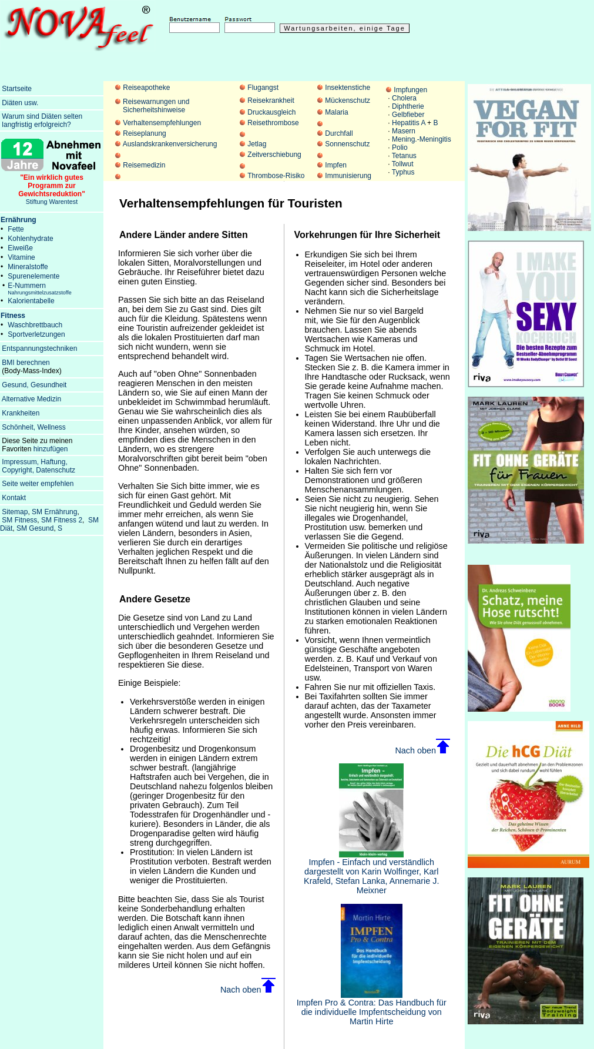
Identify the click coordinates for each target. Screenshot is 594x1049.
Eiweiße (20, 248)
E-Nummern (39, 288)
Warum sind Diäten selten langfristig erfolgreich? (41, 120)
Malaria (336, 112)
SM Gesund (34, 528)
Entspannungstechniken (39, 348)
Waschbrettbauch (35, 325)
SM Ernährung (54, 512)
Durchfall (339, 133)
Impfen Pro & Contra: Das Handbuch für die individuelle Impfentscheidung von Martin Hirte (372, 1008)
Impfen (336, 165)
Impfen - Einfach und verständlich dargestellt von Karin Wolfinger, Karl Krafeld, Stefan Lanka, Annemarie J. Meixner (371, 872)
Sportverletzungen (36, 334)
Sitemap (15, 512)
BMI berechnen (25, 362)
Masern (403, 131)
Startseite (17, 89)
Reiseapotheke (146, 87)
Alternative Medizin (31, 399)
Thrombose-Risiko (275, 176)
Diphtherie (408, 106)
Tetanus (404, 156)
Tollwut (403, 164)
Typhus (403, 172)
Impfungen (410, 90)
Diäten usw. (20, 103)
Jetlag (256, 144)
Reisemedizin (144, 165)
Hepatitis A (408, 123)
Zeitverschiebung (274, 154)
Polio (400, 147)
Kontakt (14, 498)
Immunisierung (348, 176)
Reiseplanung (144, 133)
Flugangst (262, 87)
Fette (16, 229)
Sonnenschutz (347, 144)
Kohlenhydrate (30, 238)
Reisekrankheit (270, 100)
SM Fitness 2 (61, 520)
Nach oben (248, 989)
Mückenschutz (347, 100)
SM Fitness (19, 520)
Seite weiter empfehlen (37, 484)
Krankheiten (20, 413)
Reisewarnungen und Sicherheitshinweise (156, 106)
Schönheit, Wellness (34, 427)
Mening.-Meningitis (421, 139)
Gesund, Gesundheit (34, 385)
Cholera (404, 98)
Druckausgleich (271, 112)
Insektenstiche (347, 87)
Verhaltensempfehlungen (162, 123)
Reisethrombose (272, 123)
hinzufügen (50, 449)
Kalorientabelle (31, 301)
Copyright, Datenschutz (38, 470)
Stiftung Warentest (51, 186)
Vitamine (21, 257)
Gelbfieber (408, 114)
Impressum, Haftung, (34, 462)
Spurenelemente (33, 276)
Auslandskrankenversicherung (170, 144)
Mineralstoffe (28, 267)
